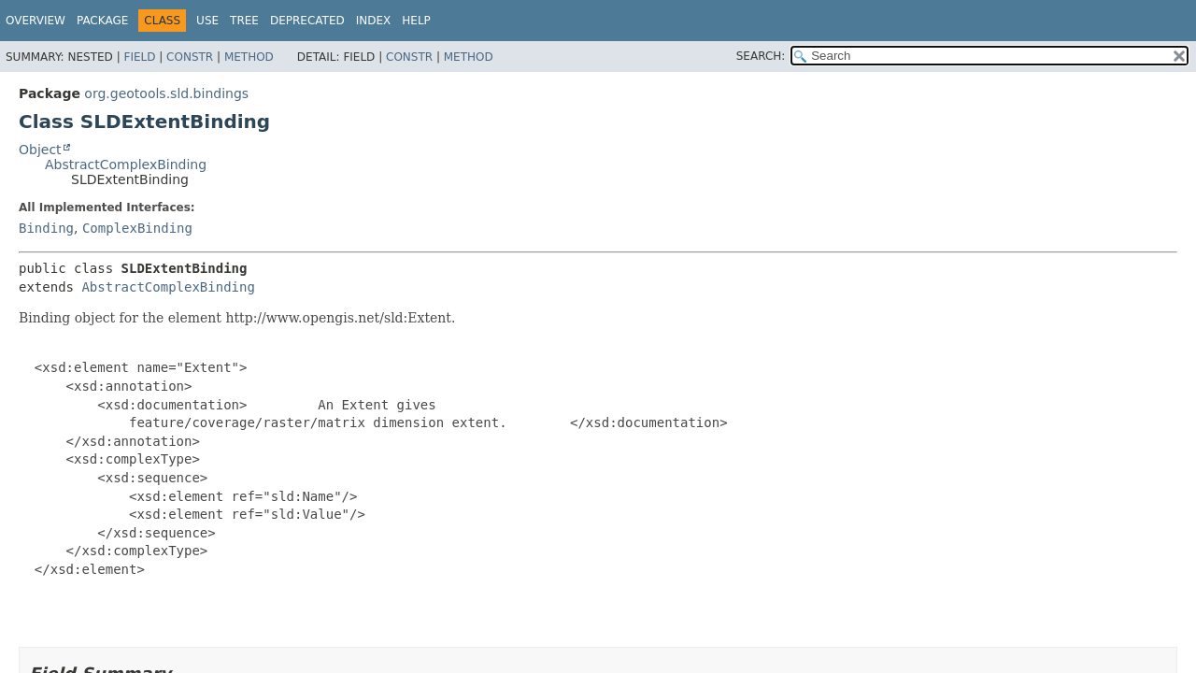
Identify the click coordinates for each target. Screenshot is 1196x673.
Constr (189, 57)
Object (40, 149)
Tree (244, 20)
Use (207, 20)
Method (249, 57)
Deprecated (307, 20)
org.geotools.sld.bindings (166, 93)
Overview (35, 20)
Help (416, 20)
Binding (46, 228)
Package (102, 20)
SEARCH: (761, 56)
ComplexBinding (137, 228)
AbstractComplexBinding (125, 164)
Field (139, 57)
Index (374, 20)
